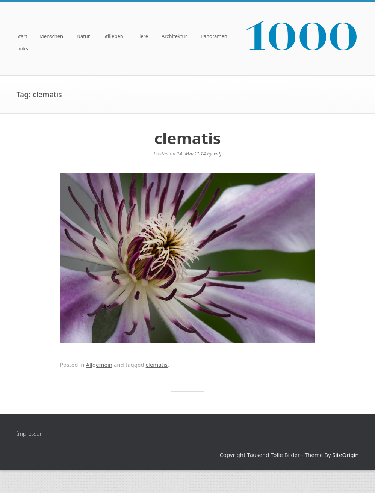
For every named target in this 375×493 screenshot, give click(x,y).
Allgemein (99, 364)
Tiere (142, 36)
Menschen (51, 36)
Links (22, 49)
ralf (217, 153)
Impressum (30, 433)
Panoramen (214, 36)
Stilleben (113, 36)
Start (21, 36)
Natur (83, 36)
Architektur (174, 36)
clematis (187, 138)
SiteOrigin (345, 454)
